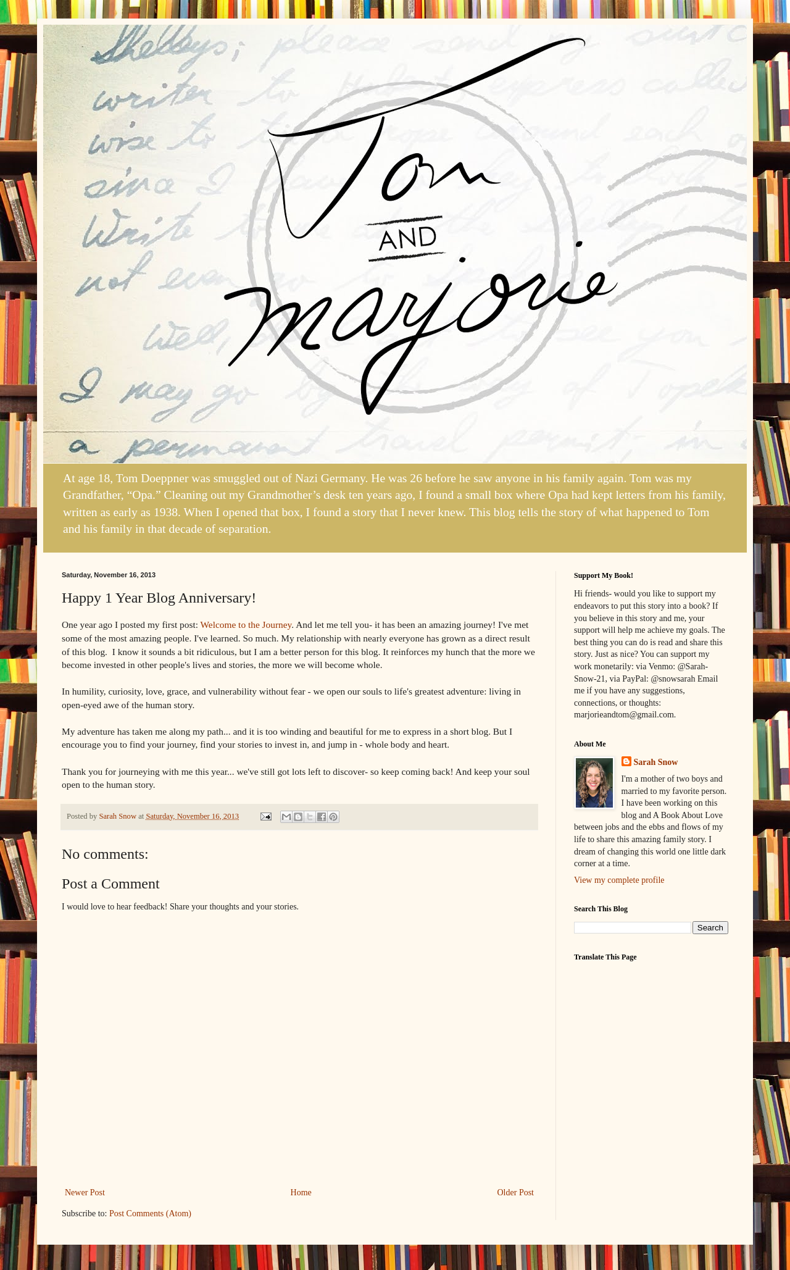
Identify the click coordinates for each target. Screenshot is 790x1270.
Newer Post (85, 1192)
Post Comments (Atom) (150, 1213)
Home (301, 1192)
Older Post (515, 1192)
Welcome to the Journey (246, 624)
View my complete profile (619, 880)
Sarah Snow (656, 762)
